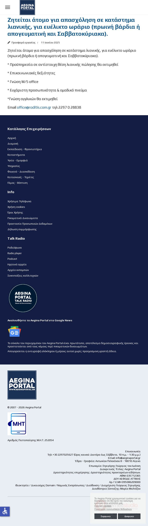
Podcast (12, 258)
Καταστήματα (16, 154)
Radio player (15, 253)
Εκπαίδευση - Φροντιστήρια (25, 149)
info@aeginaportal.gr (128, 457)
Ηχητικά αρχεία (17, 264)
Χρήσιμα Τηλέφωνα (19, 201)
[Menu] (7, 7)
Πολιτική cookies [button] (102, 506)
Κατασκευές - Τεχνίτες (21, 177)
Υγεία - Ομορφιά (18, 160)
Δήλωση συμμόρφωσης (22, 229)
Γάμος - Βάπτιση (18, 182)
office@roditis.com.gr (34, 107)
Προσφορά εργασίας (24, 42)
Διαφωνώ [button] (129, 516)
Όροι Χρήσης (15, 212)
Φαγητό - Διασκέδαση (21, 171)
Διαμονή (13, 143)
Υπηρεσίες (14, 166)
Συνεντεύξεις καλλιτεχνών (23, 275)
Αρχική (12, 138)
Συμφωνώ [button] (105, 516)
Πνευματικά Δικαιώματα (23, 218)
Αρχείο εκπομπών (18, 270)
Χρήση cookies (16, 206)
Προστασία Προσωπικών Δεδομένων (30, 223)
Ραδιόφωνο (15, 247)
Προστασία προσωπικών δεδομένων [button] (113, 509)
